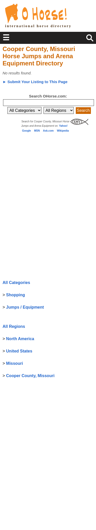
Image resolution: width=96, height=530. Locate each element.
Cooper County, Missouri (30, 376)
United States (19, 351)
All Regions (14, 326)
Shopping (15, 295)
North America (20, 339)
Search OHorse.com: (48, 96)
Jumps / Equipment (25, 307)
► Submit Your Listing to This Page (35, 82)
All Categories (16, 282)
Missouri (14, 363)
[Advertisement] (41, 170)
